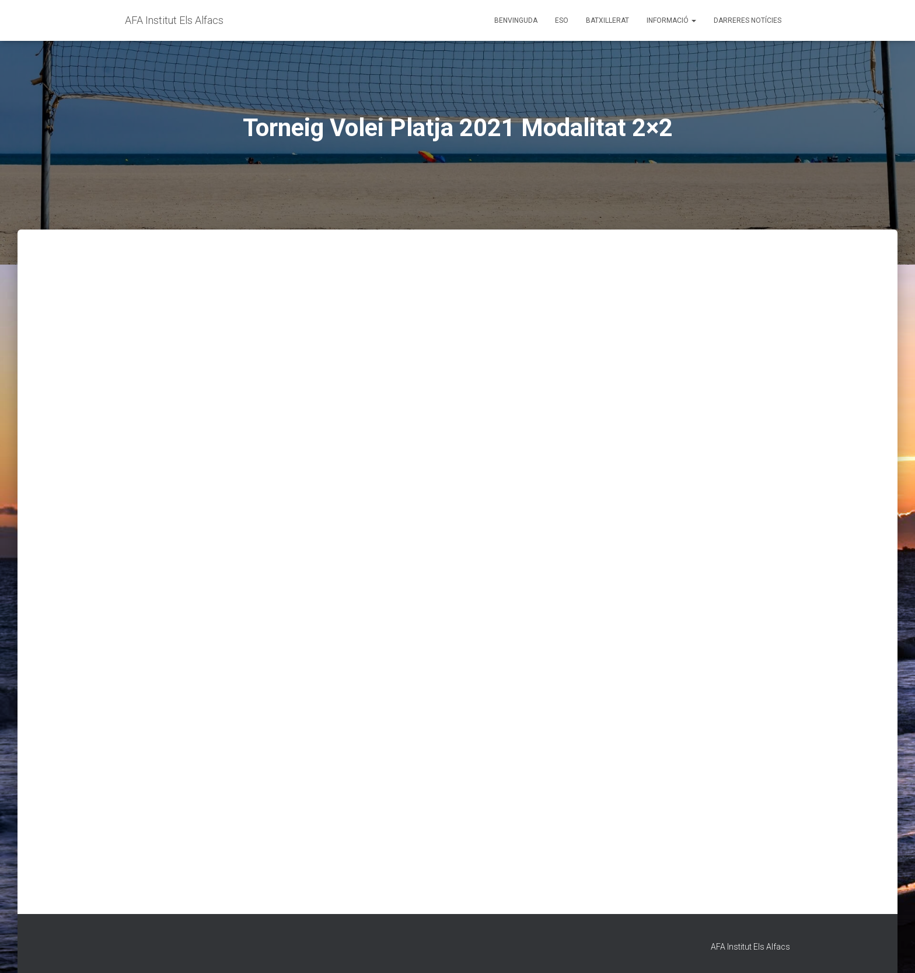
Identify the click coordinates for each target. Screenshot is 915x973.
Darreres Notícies (747, 20)
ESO (561, 20)
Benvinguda (515, 20)
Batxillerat (607, 20)
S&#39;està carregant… (457, 582)
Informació (671, 20)
